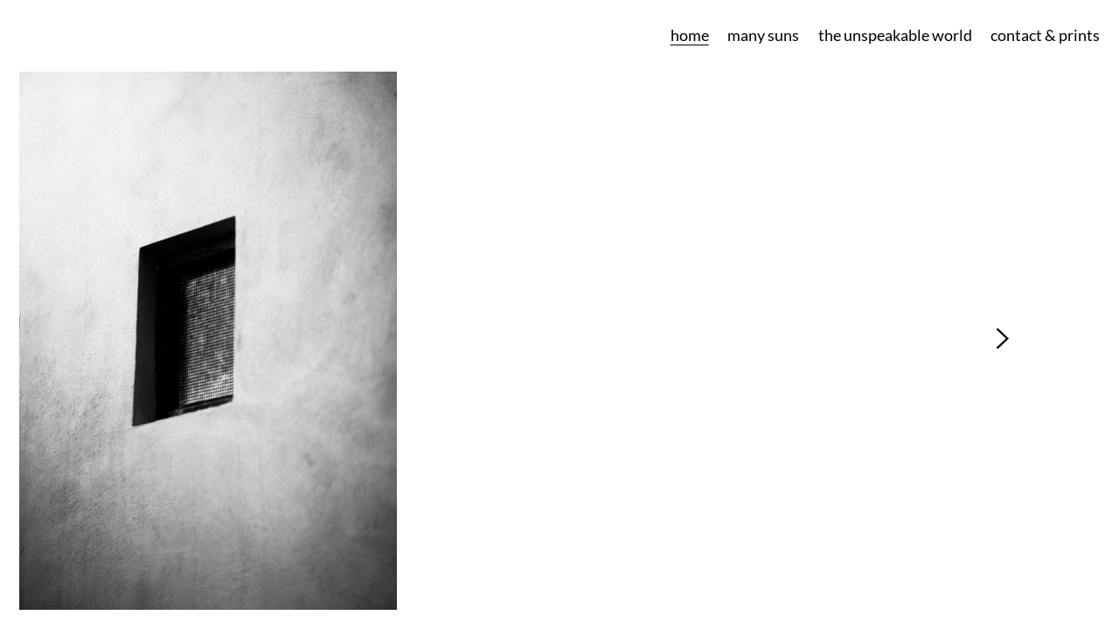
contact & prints (1045, 35)
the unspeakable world (895, 35)
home (690, 35)
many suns (763, 35)
